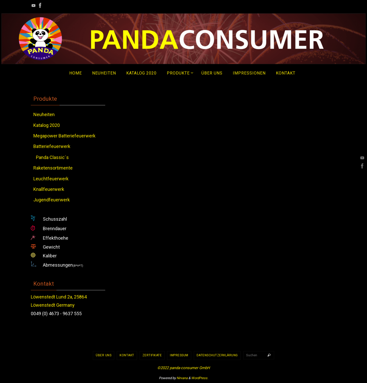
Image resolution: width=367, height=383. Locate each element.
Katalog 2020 (46, 125)
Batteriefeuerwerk (51, 146)
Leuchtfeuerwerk (51, 178)
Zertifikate (152, 355)
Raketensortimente (53, 168)
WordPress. (199, 378)
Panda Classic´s (52, 157)
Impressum (179, 355)
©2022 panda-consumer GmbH (183, 368)
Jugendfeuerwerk (51, 199)
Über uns (103, 355)
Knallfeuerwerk (48, 189)
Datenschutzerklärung (217, 355)
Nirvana (182, 378)
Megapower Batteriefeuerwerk (64, 135)
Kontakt (127, 355)
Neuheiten (44, 114)
